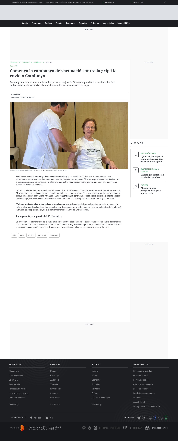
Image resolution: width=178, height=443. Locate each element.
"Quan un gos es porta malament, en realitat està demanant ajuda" (152, 159)
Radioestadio (15, 385)
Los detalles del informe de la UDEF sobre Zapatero (27, 2)
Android (35, 420)
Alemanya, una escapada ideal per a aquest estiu (151, 190)
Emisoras (25, 62)
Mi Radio (135, 2)
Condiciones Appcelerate (145, 394)
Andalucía (55, 381)
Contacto (138, 399)
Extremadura (56, 390)
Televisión (97, 390)
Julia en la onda (17, 376)
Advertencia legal (141, 376)
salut (22, 235)
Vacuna (31, 235)
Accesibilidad (140, 403)
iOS (49, 420)
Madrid (54, 372)
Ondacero (13, 62)
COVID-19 (42, 235)
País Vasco (56, 399)
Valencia (55, 385)
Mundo (96, 376)
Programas (36, 23)
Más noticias (108, 23)
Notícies (49, 62)
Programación (108, 2)
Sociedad (97, 385)
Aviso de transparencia (144, 385)
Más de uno (15, 372)
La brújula (14, 381)
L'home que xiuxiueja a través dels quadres (152, 175)
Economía (70, 23)
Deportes (83, 23)
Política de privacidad (143, 372)
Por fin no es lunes (18, 399)
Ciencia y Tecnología (102, 399)
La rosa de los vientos (19, 394)
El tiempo (94, 23)
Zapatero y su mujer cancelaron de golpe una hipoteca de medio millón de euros (70, 2)
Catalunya (37, 62)
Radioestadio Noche (18, 390)
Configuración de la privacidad (147, 407)
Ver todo (14, 406)
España (59, 23)
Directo (25, 23)
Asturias (54, 394)
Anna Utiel (15, 94)
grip (14, 235)
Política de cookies (142, 381)
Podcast (48, 23)
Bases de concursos (143, 390)
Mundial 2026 (123, 23)
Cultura (96, 394)
